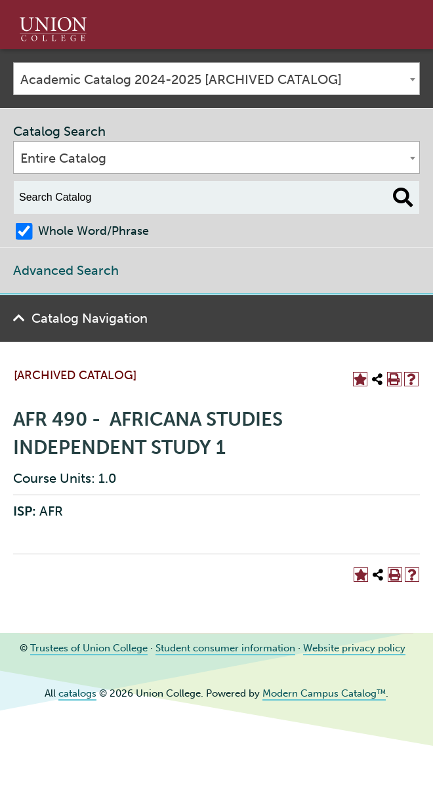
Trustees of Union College (89, 648)
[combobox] (216, 78)
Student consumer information (225, 648)
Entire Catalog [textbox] (63, 158)
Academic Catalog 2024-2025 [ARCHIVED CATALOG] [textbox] (181, 79)
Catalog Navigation (89, 318)
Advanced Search (66, 270)
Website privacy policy (354, 648)
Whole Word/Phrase (93, 231)
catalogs (77, 693)
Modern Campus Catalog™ (324, 693)
